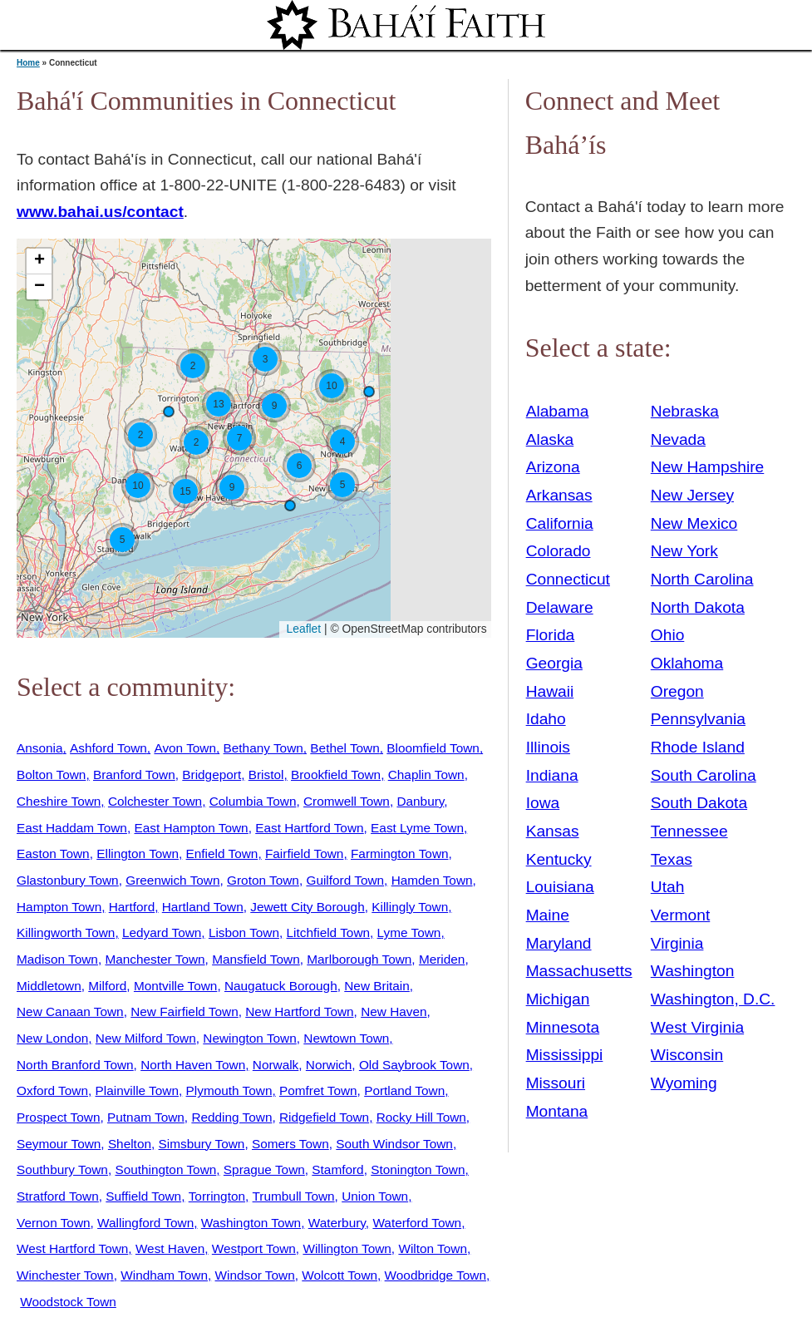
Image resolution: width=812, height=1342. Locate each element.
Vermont (680, 915)
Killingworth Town (66, 932)
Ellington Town (137, 853)
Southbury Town (62, 1169)
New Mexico (694, 523)
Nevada (678, 439)
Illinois (548, 747)
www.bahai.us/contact (100, 211)
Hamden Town (432, 880)
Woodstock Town (68, 1302)
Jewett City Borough (307, 907)
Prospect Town (58, 1117)
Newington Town (249, 1038)
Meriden (442, 959)
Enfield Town (222, 853)
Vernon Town (54, 1223)
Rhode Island (698, 747)
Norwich (329, 1065)
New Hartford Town (299, 1011)
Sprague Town (264, 1169)
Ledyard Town (161, 932)
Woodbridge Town (435, 1275)
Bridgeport (211, 774)
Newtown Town (346, 1038)
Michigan (558, 999)
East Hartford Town (309, 828)
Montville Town (175, 986)
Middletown (49, 986)
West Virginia (697, 1027)
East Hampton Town (191, 828)
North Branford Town (75, 1065)
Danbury (420, 801)
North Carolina (702, 579)
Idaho (546, 719)
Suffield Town (143, 1196)
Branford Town (134, 774)
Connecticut (568, 579)
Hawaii (550, 691)
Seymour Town (59, 1144)
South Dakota (699, 803)
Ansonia (40, 748)
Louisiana (560, 886)
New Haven (393, 1011)
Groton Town (263, 880)
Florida (550, 635)
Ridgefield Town (324, 1117)
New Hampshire (708, 467)
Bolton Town (51, 774)
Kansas (552, 831)
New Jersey (692, 495)
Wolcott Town (339, 1275)
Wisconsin (687, 1054)
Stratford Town (58, 1196)
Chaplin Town (426, 774)
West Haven (169, 1248)
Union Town (375, 1196)
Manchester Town (154, 959)
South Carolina (703, 775)
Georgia (554, 663)
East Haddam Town (72, 828)
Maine (547, 915)
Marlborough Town (359, 959)
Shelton (129, 1144)
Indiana (552, 775)
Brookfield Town (336, 774)
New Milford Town (146, 1038)
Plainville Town (137, 1090)
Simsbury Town (202, 1144)
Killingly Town (410, 907)
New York (684, 551)
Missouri (555, 1083)
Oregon (677, 691)
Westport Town (254, 1248)
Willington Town (347, 1248)
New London (52, 1038)
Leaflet (302, 628)
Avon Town (185, 748)
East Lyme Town (417, 828)
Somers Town (290, 1144)
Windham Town (164, 1275)
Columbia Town (253, 801)
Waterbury (337, 1223)
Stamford (337, 1169)
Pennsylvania (698, 719)
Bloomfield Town (433, 748)
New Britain (377, 986)
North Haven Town (192, 1065)
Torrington (217, 1196)
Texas (671, 859)
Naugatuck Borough (280, 986)
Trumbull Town (294, 1196)
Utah (668, 886)
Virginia (677, 943)
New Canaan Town (70, 1011)
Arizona (553, 467)
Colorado (558, 551)
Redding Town (231, 1117)
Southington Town (165, 1169)
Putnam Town (146, 1117)
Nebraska (685, 411)
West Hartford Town (72, 1248)
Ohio (668, 635)
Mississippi (564, 1054)
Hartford (132, 907)
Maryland (559, 943)
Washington (693, 970)
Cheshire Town (59, 801)
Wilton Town (432, 1248)
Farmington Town (400, 853)
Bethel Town (344, 748)
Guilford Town (345, 880)
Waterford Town (416, 1223)
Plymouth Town (229, 1090)
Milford (107, 986)
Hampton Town (59, 907)
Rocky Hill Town (421, 1117)
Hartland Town (203, 907)
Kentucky (559, 859)
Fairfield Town (304, 853)
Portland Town (404, 1090)
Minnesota (563, 1027)
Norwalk (275, 1065)
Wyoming (684, 1083)
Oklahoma (687, 663)
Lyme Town (409, 932)
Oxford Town (52, 1090)
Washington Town (251, 1223)
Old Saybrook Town (414, 1065)
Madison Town (57, 959)
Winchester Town (65, 1275)
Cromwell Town (346, 801)
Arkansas (559, 495)
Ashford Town (108, 748)
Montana (557, 1111)
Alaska (550, 439)
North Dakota (698, 607)
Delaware (559, 607)
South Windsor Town (394, 1144)
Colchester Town (155, 801)
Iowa (543, 803)
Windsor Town (255, 1275)
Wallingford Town (145, 1223)
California (559, 523)
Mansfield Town (256, 959)
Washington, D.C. (713, 999)
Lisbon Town (244, 932)
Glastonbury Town (68, 880)
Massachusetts (579, 970)
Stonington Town (418, 1169)
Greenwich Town (172, 880)
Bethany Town (263, 748)
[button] (369, 391)
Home (28, 62)
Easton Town (53, 853)
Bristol (266, 774)
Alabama (557, 411)
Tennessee (689, 831)
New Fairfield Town (184, 1011)
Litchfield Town (328, 932)
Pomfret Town (318, 1090)
